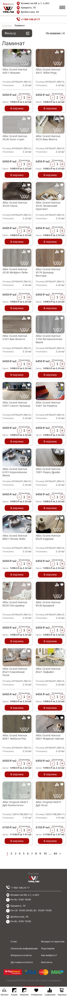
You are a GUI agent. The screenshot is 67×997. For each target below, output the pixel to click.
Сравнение (50, 992)
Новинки (24, 992)
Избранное (36, 992)
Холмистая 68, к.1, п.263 (32, 3)
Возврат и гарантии (52, 941)
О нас (14, 941)
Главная (7, 25)
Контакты (46, 962)
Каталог (5, 992)
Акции (14, 992)
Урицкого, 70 (26, 8)
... (50, 853)
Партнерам (47, 948)
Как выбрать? (49, 955)
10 (45, 853)
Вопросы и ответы (21, 955)
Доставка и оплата (22, 962)
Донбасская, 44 (27, 12)
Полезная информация (24, 948)
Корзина (62, 992)
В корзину (16, 108)
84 (55, 853)
